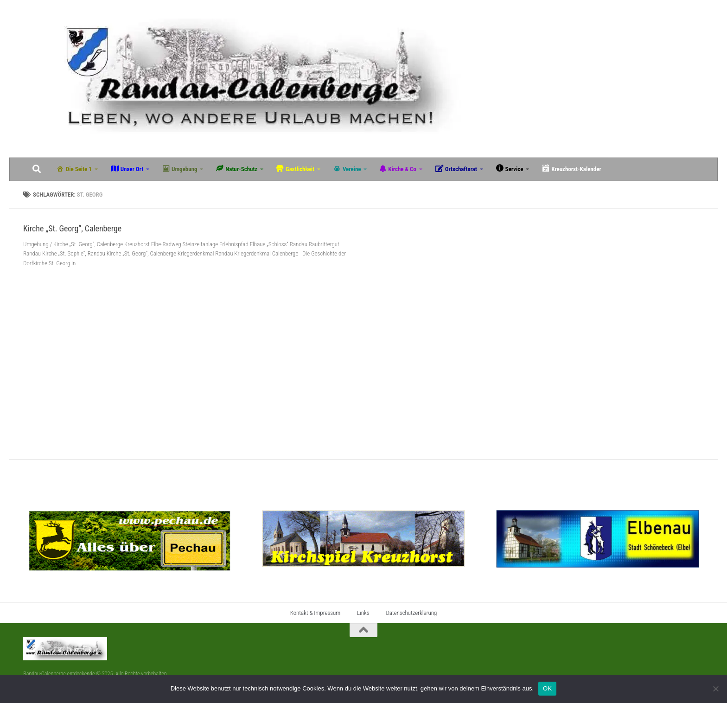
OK (547, 688)
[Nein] (715, 688)
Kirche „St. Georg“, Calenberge (72, 228)
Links (363, 612)
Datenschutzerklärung (411, 612)
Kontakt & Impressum (315, 612)
